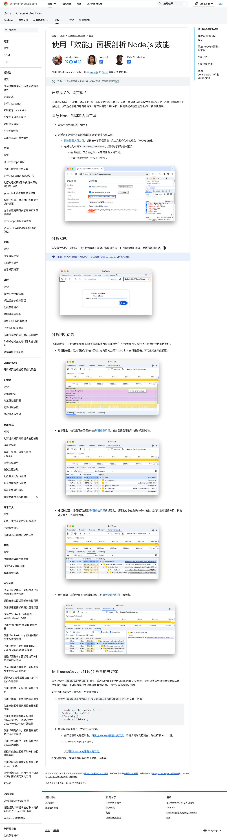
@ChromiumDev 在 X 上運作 (180, 802)
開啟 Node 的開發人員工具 (109, 735)
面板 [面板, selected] (57, 20)
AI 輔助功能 (39, 20)
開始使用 (23, 20)
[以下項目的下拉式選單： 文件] (56, 4)
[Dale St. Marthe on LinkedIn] (129, 62)
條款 (47, 830)
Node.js (94, 72)
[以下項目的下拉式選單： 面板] (63, 20)
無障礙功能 (84, 20)
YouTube (170, 807)
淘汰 (117, 81)
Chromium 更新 (113, 802)
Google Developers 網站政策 (165, 773)
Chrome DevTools (29, 13)
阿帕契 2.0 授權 (131, 773)
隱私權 (56, 830)
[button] (20, 55)
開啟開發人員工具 (74, 140)
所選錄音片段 (97, 510)
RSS (168, 817)
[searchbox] (21, 29)
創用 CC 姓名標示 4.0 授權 (96, 773)
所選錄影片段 (102, 430)
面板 (91, 35)
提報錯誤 (49, 802)
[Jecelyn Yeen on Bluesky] (75, 62)
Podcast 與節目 (113, 817)
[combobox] (172, 4)
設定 (71, 20)
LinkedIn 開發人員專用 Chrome (181, 812)
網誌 (79, 3)
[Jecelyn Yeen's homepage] (79, 62)
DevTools (8, 20)
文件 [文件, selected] (50, 3)
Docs (7, 13)
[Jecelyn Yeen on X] (66, 62)
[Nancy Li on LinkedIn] (101, 62)
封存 (108, 812)
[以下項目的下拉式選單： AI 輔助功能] (48, 20)
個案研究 (66, 3)
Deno (105, 72)
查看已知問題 (51, 807)
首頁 (54, 35)
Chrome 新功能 (94, 3)
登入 (221, 3)
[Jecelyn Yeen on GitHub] (71, 62)
